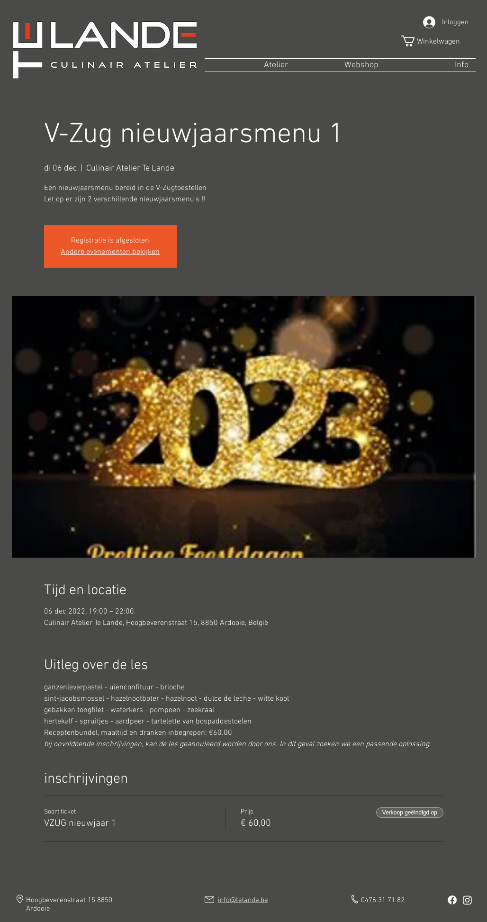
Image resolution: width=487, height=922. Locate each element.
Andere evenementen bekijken (110, 252)
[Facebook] (452, 900)
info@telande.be (243, 900)
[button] (436, 41)
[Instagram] (467, 900)
